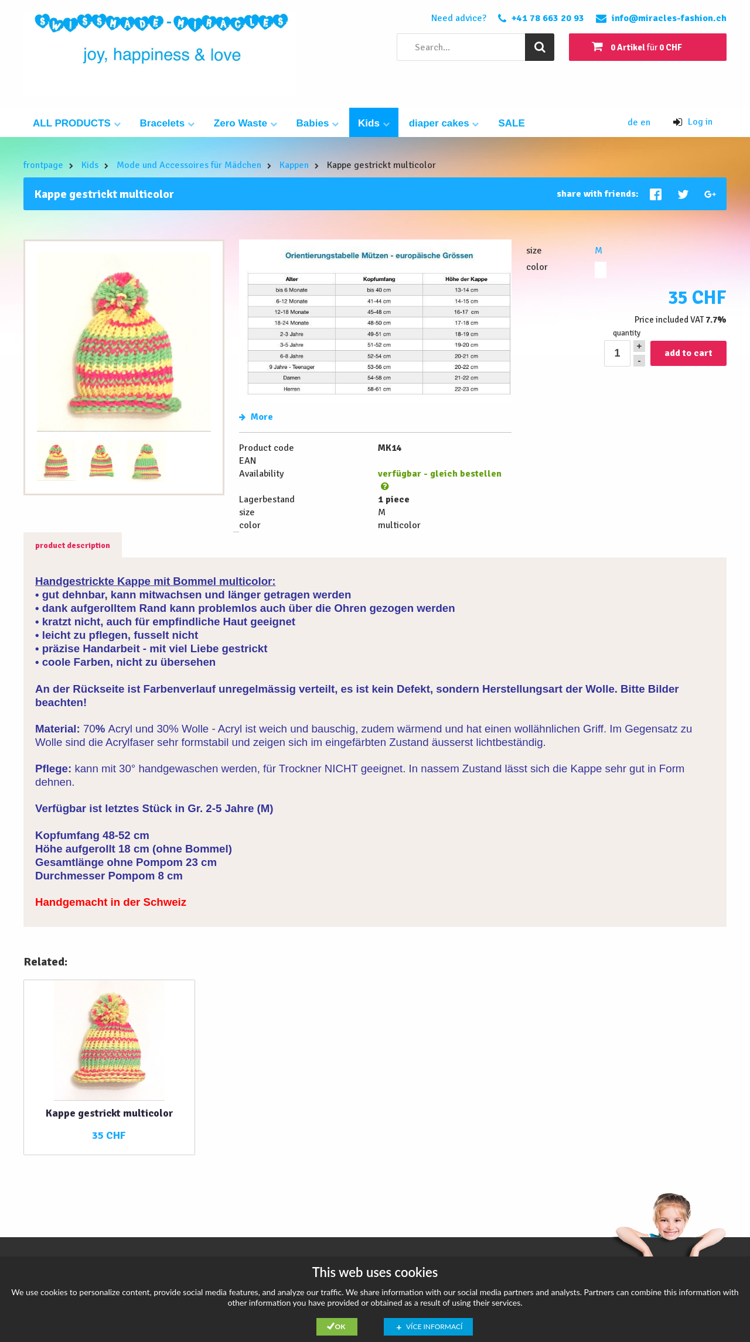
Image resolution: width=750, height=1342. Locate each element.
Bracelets (167, 123)
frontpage (43, 165)
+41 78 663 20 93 (548, 18)
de (634, 122)
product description (72, 545)
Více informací (434, 1326)
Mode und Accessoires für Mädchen (189, 165)
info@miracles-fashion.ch (669, 18)
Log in (692, 122)
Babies (317, 123)
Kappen (294, 165)
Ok (340, 1326)
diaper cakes (444, 123)
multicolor (600, 270)
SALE (511, 123)
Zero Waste (245, 123)
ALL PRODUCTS (77, 123)
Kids (374, 123)
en (645, 122)
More (256, 417)
